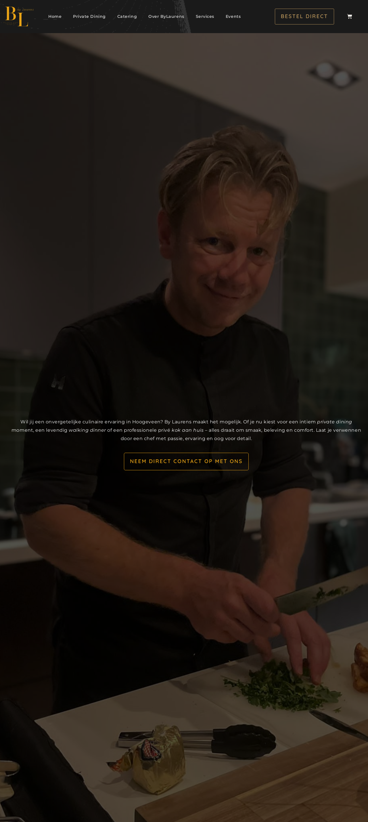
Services (205, 16)
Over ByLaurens (166, 16)
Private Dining (89, 16)
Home (55, 16)
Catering (127, 16)
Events (233, 16)
